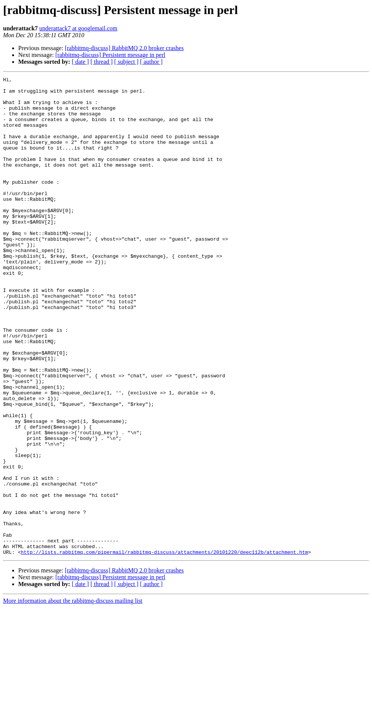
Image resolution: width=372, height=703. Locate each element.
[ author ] (151, 61)
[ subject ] (126, 61)
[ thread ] (101, 61)
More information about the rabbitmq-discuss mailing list (72, 696)
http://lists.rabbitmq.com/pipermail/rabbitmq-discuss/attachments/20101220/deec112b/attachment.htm (164, 647)
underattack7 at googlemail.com (78, 28)
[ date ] (80, 61)
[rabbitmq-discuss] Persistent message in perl (110, 55)
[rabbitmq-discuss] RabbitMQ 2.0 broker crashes (124, 48)
